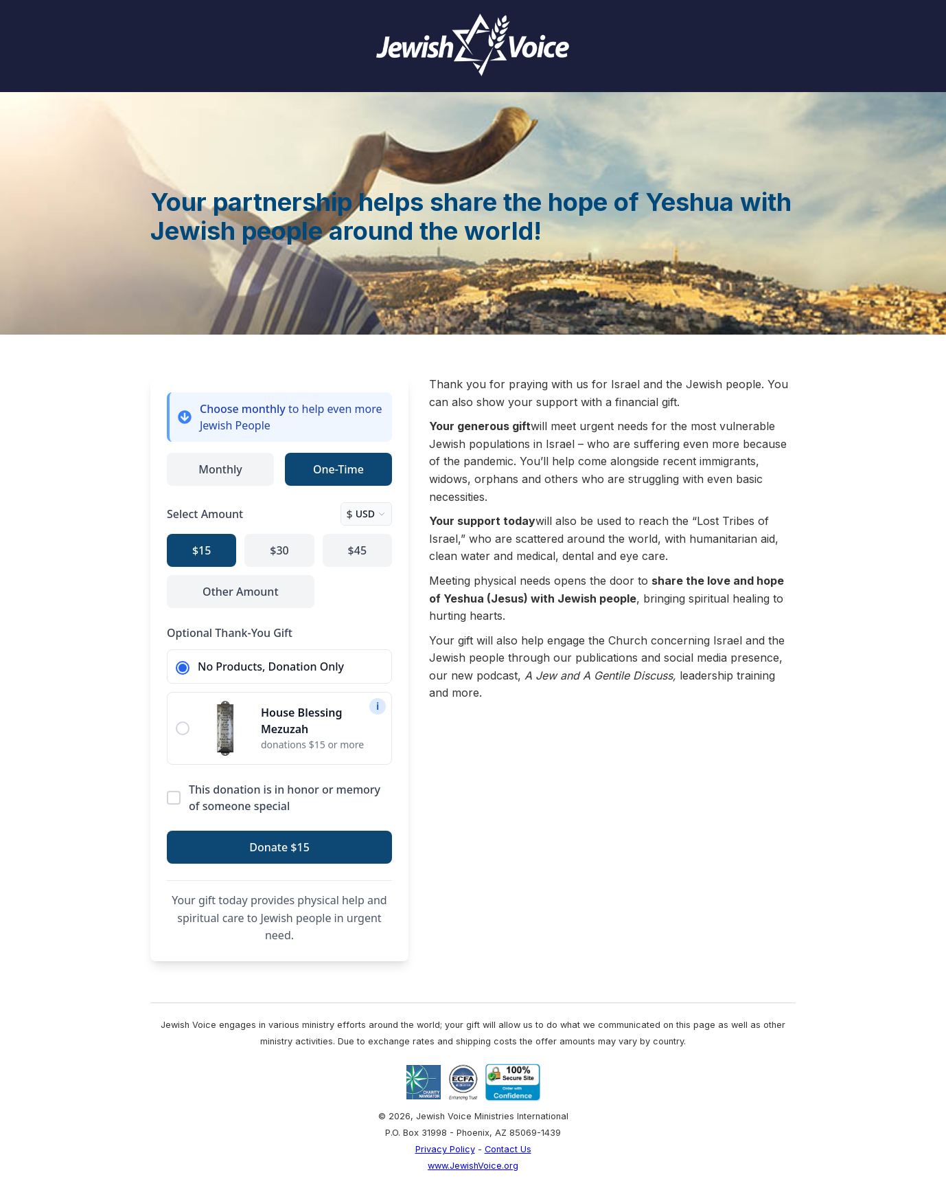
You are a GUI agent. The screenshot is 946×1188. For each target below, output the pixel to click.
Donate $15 (279, 847)
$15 (201, 550)
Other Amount (240, 591)
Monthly (220, 469)
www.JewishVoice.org (473, 1166)
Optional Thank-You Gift (229, 632)
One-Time (338, 469)
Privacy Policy (445, 1149)
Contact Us (508, 1149)
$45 (357, 550)
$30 (279, 550)
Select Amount (205, 514)
